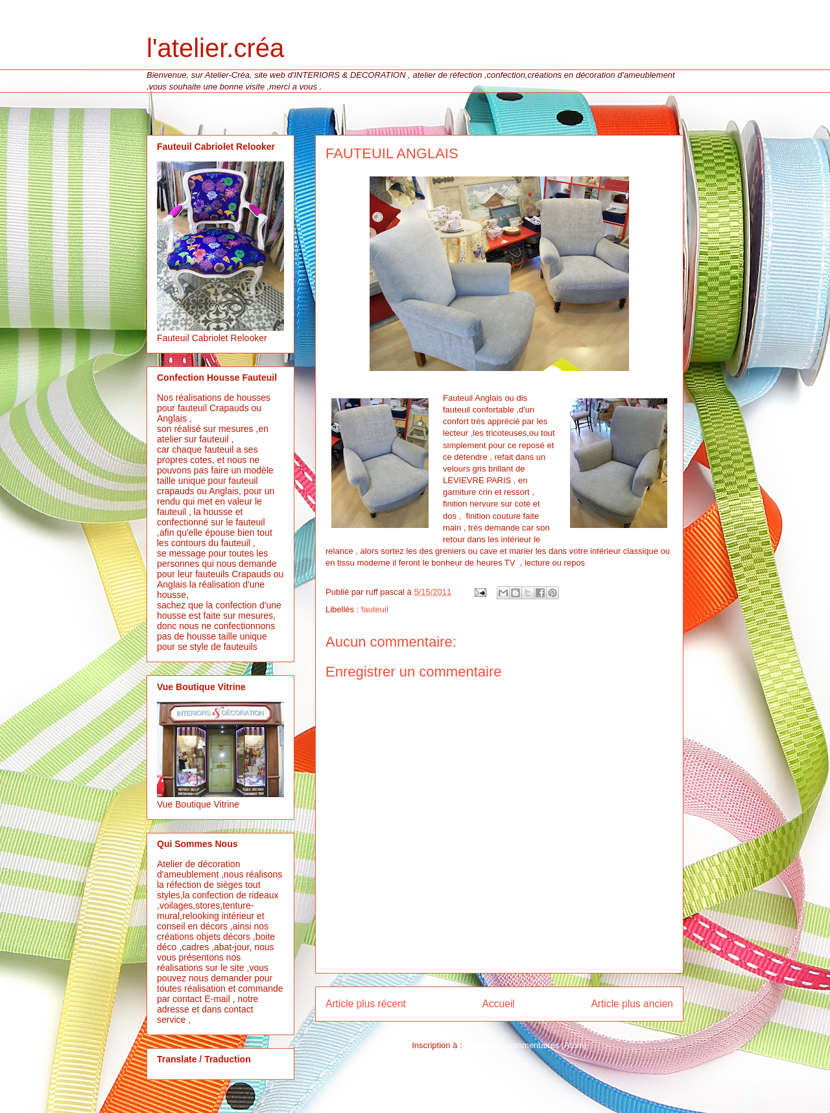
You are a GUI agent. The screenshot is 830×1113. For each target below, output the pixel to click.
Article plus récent (366, 1003)
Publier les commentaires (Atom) (525, 1045)
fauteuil (374, 609)
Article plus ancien (632, 1003)
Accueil (498, 1003)
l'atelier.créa (215, 48)
